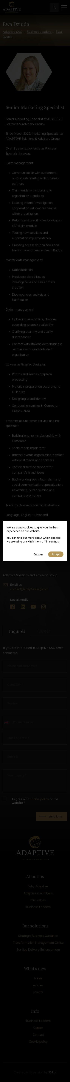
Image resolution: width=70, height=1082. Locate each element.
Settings (38, 554)
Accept (56, 554)
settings (54, 541)
